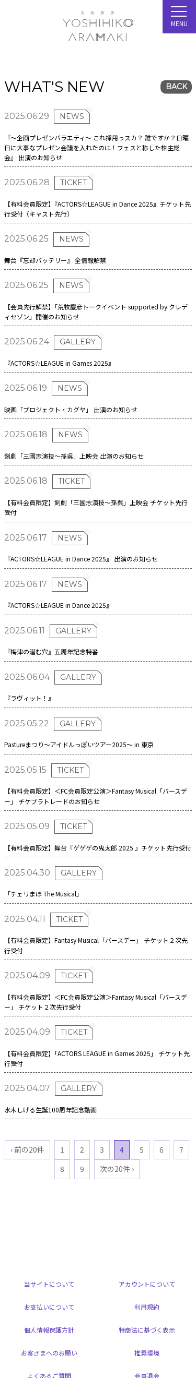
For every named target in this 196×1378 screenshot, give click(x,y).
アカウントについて (147, 1283)
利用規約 (146, 1306)
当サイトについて (49, 1283)
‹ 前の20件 (27, 1149)
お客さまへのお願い (49, 1352)
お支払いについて (49, 1306)
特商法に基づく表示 (147, 1329)
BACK (176, 87)
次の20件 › (117, 1169)
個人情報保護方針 (49, 1329)
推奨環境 (146, 1352)
